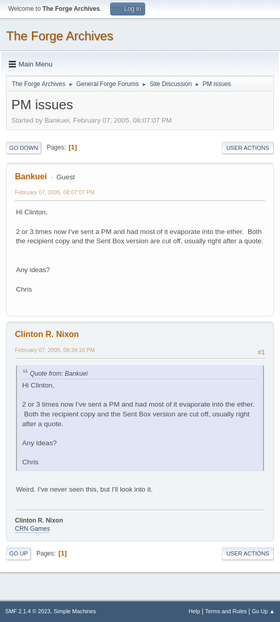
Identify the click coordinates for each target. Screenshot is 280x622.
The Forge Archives (59, 36)
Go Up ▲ (263, 611)
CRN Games (32, 528)
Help (194, 611)
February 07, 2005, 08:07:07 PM (55, 192)
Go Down (23, 148)
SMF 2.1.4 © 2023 (27, 611)
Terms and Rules (226, 611)
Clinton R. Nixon (47, 334)
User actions (247, 148)
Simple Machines (75, 611)
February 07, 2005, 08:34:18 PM (55, 350)
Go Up (18, 553)
